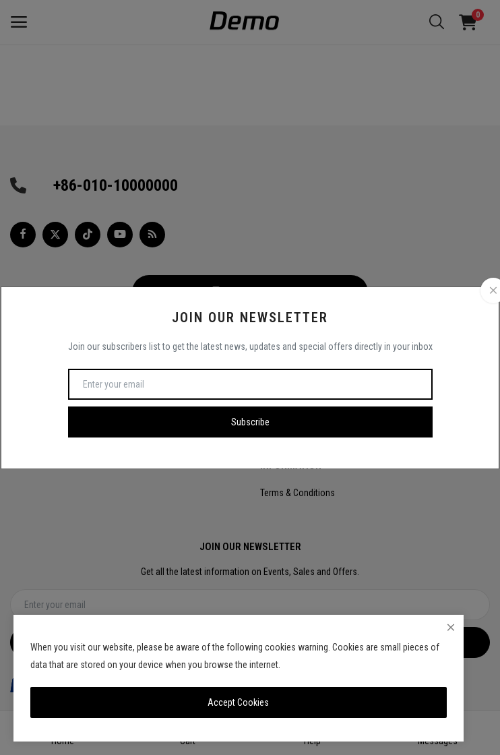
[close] (451, 628)
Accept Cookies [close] (238, 702)
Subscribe (250, 422)
